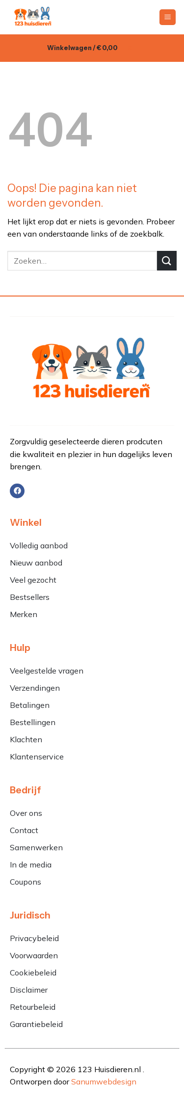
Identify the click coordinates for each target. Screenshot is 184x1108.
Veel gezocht (33, 580)
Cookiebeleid (33, 972)
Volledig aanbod (39, 545)
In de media (31, 864)
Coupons (25, 882)
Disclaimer (29, 990)
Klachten (27, 739)
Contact (24, 830)
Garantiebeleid (36, 1024)
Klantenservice (37, 756)
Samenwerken (36, 847)
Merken (23, 614)
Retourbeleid (32, 1007)
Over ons (26, 813)
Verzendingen (35, 688)
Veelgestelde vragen (46, 671)
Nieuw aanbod (36, 563)
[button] (167, 17)
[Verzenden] (167, 260)
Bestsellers (30, 597)
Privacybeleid (34, 938)
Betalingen (30, 705)
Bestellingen (32, 722)
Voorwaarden (34, 955)
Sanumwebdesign (103, 1081)
